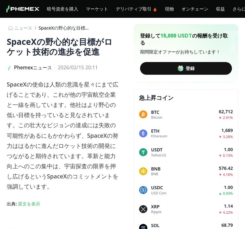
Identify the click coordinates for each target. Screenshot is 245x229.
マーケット (97, 8)
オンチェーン (195, 8)
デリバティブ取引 (136, 9)
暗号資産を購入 (62, 8)
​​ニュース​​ (23, 28)
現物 (169, 8)
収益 (220, 8)
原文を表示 (29, 204)
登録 (186, 68)
